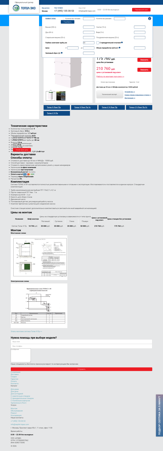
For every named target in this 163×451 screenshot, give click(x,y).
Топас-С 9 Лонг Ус (19, 73)
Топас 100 (15, 114)
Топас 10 (14, 80)
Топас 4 (14, 34)
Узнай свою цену (22, 150)
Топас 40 (14, 100)
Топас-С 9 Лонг (18, 63)
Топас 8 (14, 48)
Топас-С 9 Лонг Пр (19, 68)
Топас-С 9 (16, 54)
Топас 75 (14, 107)
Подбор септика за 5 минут (159, 415)
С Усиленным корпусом (20, 403)
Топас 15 (14, 87)
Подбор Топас (50, 18)
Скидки (14, 379)
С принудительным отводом (22, 401)
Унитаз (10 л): (101, 27)
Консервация (16, 418)
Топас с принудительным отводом (22, 21)
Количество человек (72, 18)
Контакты (144, 2)
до (81, 48)
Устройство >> (130, 92)
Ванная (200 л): (50, 27)
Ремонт (93, 2)
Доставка (113, 2)
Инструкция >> (130, 98)
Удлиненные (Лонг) (18, 406)
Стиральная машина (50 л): (55, 37)
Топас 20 (14, 94)
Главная (46, 2)
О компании (57, 2)
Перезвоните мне (141, 10)
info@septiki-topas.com (87, 11)
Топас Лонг (14, 28)
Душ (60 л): (49, 32)
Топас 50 (14, 104)
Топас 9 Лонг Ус (19, 71)
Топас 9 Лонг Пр (19, 66)
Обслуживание (81, 2)
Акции (134, 2)
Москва (45, 11)
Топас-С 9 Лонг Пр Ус (21, 78)
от (66, 48)
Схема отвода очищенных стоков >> (138, 95)
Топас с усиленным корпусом (21, 24)
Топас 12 (14, 84)
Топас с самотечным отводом (21, 17)
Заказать (144, 60)
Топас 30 (14, 97)
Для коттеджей (17, 396)
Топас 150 (15, 117)
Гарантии (124, 2)
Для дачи (14, 394)
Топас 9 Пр (17, 56)
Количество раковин (103, 18)
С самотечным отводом (20, 399)
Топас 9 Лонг (18, 61)
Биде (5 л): (100, 32)
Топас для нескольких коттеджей (22, 91)
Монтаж (69, 2)
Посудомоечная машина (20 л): (107, 37)
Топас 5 (14, 38)
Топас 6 (14, 41)
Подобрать (68, 22)
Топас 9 (14, 51)
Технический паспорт (109, 94)
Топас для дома (16, 45)
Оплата (103, 2)
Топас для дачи (16, 31)
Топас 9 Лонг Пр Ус (20, 75)
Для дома (15, 392)
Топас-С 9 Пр (17, 59)
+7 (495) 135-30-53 (64, 10)
